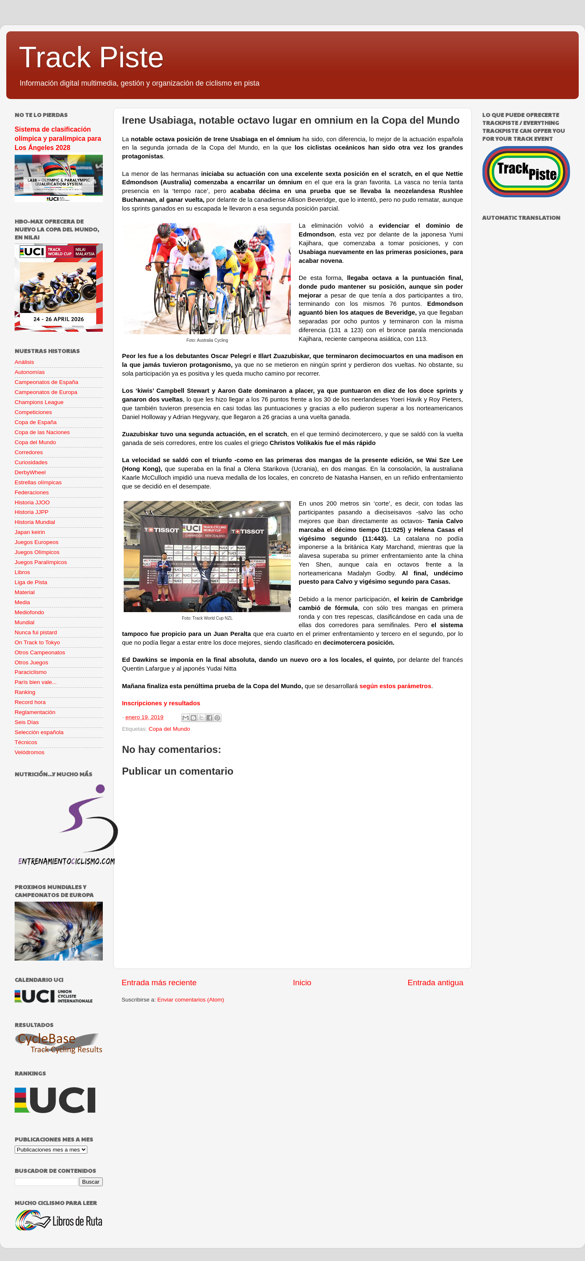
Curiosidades (31, 462)
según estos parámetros (395, 686)
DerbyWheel (30, 472)
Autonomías (30, 372)
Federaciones (32, 492)
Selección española (39, 732)
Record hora (30, 702)
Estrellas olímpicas (38, 482)
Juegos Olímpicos (37, 552)
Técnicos (26, 742)
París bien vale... (36, 682)
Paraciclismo (31, 672)
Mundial (24, 622)
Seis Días (27, 722)
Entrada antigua (435, 982)
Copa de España (36, 422)
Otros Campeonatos (40, 652)
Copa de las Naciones (42, 432)
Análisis (24, 362)
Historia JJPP (31, 512)
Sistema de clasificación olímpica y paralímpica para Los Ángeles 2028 (58, 138)
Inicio (302, 982)
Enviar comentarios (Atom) (191, 1000)
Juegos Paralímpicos (41, 562)
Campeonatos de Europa (46, 392)
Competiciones (33, 412)
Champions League (39, 402)
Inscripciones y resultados (161, 703)
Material (25, 592)
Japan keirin (30, 532)
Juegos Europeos (36, 542)
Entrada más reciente (159, 982)
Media (22, 602)
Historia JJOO (32, 502)
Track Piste (91, 57)
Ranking (25, 692)
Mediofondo (29, 612)
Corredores (29, 452)
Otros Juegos (31, 662)
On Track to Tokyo (37, 642)
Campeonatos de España (46, 382)
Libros (22, 572)
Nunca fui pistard (36, 632)
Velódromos (29, 752)
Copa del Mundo (169, 729)
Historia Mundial (35, 522)
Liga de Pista (31, 582)
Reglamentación (35, 712)
